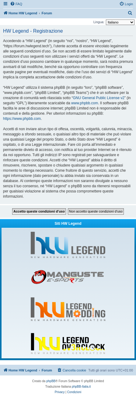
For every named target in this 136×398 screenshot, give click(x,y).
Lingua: (98, 22)
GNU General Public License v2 (98, 98)
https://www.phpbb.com (22, 119)
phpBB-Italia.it (81, 386)
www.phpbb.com (84, 103)
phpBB (50, 381)
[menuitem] (16, 4)
